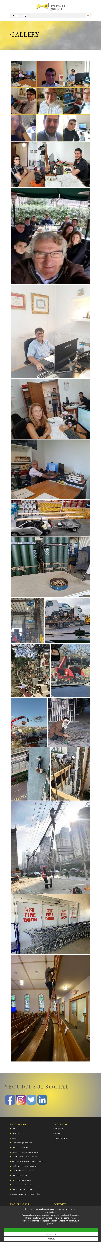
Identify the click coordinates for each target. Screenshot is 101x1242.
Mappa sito (59, 1129)
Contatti (14, 1138)
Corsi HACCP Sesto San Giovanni (23, 1171)
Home (14, 1129)
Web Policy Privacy (61, 1138)
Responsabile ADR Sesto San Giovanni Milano (27, 1161)
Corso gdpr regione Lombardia (22, 1189)
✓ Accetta (51, 1230)
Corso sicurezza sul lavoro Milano (23, 1185)
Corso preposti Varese (19, 1175)
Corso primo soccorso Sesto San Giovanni (26, 1152)
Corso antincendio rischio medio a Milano (26, 1194)
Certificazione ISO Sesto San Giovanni (24, 1166)
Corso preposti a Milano (20, 1147)
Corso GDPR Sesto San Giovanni (22, 1180)
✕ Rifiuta (51, 1239)
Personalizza (51, 1234)
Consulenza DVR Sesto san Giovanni (24, 1157)
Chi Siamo (15, 1133)
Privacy (57, 1133)
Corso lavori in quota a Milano (22, 1143)
